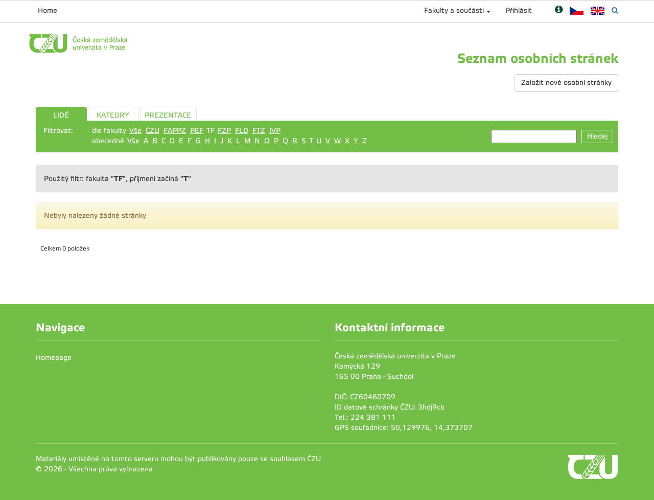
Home (47, 10)
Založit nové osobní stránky (566, 82)
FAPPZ (175, 130)
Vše (135, 130)
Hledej (597, 136)
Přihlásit (518, 10)
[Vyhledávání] (615, 10)
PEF (196, 130)
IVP (275, 130)
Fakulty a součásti (454, 10)
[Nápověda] (559, 10)
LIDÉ (61, 115)
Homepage (54, 357)
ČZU (152, 130)
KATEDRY (113, 115)
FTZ (258, 130)
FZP (224, 130)
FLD (241, 130)
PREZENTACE (168, 115)
